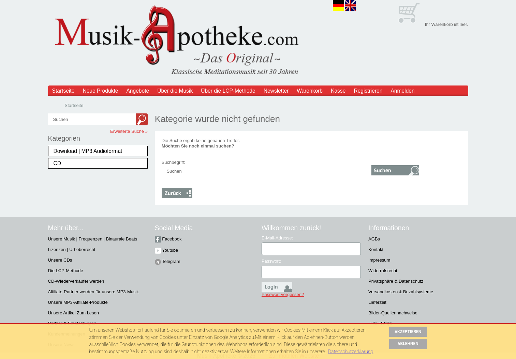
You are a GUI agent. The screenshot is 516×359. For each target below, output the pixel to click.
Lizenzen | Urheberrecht (71, 249)
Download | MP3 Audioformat (88, 151)
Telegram (167, 261)
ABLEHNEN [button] (408, 343)
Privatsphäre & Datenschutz (395, 281)
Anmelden (402, 91)
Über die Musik (175, 91)
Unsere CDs (60, 260)
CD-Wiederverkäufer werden (76, 281)
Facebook (168, 238)
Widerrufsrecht (382, 270)
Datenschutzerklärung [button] (350, 351)
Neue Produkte (100, 91)
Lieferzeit (377, 302)
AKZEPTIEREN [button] (408, 331)
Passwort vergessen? (283, 294)
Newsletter (276, 91)
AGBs (374, 238)
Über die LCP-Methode (228, 91)
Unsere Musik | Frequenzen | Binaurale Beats (92, 238)
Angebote (137, 91)
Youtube (166, 250)
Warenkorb (310, 91)
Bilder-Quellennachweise (392, 312)
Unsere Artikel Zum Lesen (73, 312)
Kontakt (375, 249)
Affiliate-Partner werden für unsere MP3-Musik (93, 291)
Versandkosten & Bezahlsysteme (400, 291)
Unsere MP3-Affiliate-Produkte (78, 302)
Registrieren (368, 91)
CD (57, 163)
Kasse (338, 91)
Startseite (63, 91)
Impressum (379, 260)
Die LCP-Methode (65, 270)
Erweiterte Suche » (129, 131)
